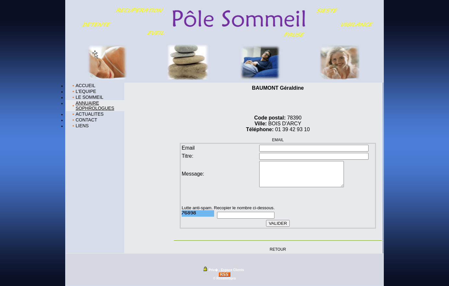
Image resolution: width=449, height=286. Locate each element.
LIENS (82, 125)
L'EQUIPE (86, 91)
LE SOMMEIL (89, 97)
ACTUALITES (89, 114)
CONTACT (86, 119)
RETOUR (278, 249)
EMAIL (278, 140)
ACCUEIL (85, 85)
